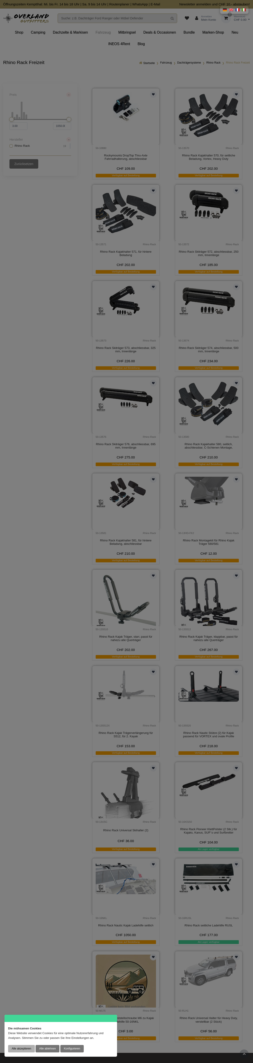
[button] (225, 10)
